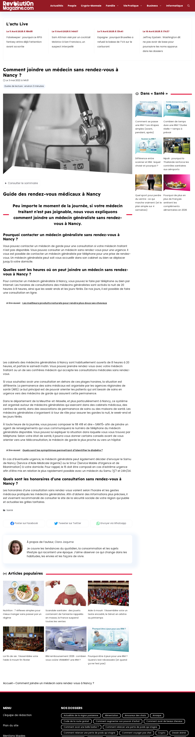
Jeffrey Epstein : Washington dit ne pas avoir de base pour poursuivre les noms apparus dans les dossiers (162, 44)
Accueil (8, 683)
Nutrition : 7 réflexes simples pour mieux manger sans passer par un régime (22, 614)
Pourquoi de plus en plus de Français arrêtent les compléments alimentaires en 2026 (175, 202)
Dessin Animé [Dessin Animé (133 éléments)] (179, 732)
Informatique (174, 5)
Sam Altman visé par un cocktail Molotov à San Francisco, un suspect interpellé (71, 42)
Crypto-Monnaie (91, 5)
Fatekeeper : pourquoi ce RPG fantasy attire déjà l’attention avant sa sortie (24, 42)
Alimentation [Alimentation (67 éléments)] (111, 715)
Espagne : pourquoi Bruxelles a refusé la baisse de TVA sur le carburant (115, 42)
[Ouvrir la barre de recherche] (188, 5)
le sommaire (23, 183)
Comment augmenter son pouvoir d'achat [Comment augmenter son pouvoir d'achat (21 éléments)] (118, 721)
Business (155, 5)
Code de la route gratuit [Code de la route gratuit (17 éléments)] (76, 721)
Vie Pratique (134, 5)
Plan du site (10, 725)
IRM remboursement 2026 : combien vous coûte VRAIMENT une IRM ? (66, 658)
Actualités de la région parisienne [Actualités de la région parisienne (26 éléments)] (81, 715)
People (72, 5)
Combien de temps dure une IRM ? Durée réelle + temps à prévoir (175, 127)
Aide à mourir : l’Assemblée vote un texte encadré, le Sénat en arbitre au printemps (108, 614)
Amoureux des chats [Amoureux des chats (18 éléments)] (135, 715)
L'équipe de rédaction (17, 715)
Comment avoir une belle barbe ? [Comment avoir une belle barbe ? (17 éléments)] (81, 727)
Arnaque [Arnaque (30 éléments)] (157, 715)
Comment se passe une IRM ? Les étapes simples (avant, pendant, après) (147, 127)
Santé (10, 510)
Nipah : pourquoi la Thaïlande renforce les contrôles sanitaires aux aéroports (176, 164)
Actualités (56, 5)
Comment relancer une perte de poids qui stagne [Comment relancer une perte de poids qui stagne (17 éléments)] (131, 727)
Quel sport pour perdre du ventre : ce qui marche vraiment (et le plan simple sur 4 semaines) (148, 202)
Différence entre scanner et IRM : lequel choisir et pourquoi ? (147, 162)
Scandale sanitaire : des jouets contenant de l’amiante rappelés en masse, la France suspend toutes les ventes (64, 616)
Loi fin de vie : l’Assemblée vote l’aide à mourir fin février (20, 658)
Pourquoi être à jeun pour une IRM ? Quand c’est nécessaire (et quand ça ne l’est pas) (108, 660)
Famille (113, 5)
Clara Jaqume (64, 542)
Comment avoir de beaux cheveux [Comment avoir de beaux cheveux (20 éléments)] (164, 721)
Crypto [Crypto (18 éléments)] (161, 732)
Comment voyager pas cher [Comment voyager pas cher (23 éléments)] (136, 732)
